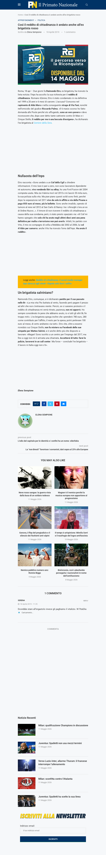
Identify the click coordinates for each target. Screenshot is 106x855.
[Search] (86, 5)
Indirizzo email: (53, 829)
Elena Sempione (34, 32)
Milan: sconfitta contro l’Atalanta (55, 778)
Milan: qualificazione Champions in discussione (63, 725)
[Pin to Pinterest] (57, 403)
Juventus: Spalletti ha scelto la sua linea (59, 796)
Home (20, 15)
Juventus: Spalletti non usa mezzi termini (60, 743)
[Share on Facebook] (44, 403)
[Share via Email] (63, 403)
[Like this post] (37, 403)
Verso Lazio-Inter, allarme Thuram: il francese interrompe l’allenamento (62, 763)
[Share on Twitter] (50, 403)
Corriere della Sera (43, 123)
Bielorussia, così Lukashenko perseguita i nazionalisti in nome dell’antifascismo (71, 573)
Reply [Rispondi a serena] (85, 601)
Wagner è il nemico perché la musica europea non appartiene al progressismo (71, 495)
